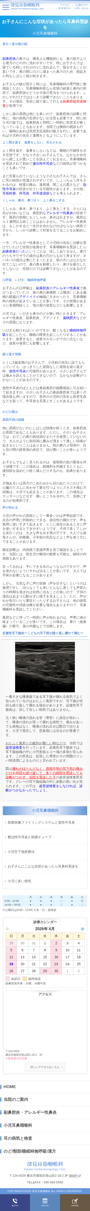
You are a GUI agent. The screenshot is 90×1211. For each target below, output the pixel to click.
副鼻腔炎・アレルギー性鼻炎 (30, 1112)
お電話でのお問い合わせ (81, 7)
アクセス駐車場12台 (65, 7)
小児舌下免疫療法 (21, 852)
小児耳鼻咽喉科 (18, 1125)
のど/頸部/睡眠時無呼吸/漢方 (30, 1151)
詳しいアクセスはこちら (45, 1067)
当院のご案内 (16, 1099)
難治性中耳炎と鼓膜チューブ (29, 837)
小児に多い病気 (19, 881)
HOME (10, 1086)
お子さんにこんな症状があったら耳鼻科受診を (43, 866)
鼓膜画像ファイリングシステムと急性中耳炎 (41, 822)
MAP (73, 1175)
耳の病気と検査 (18, 1138)
